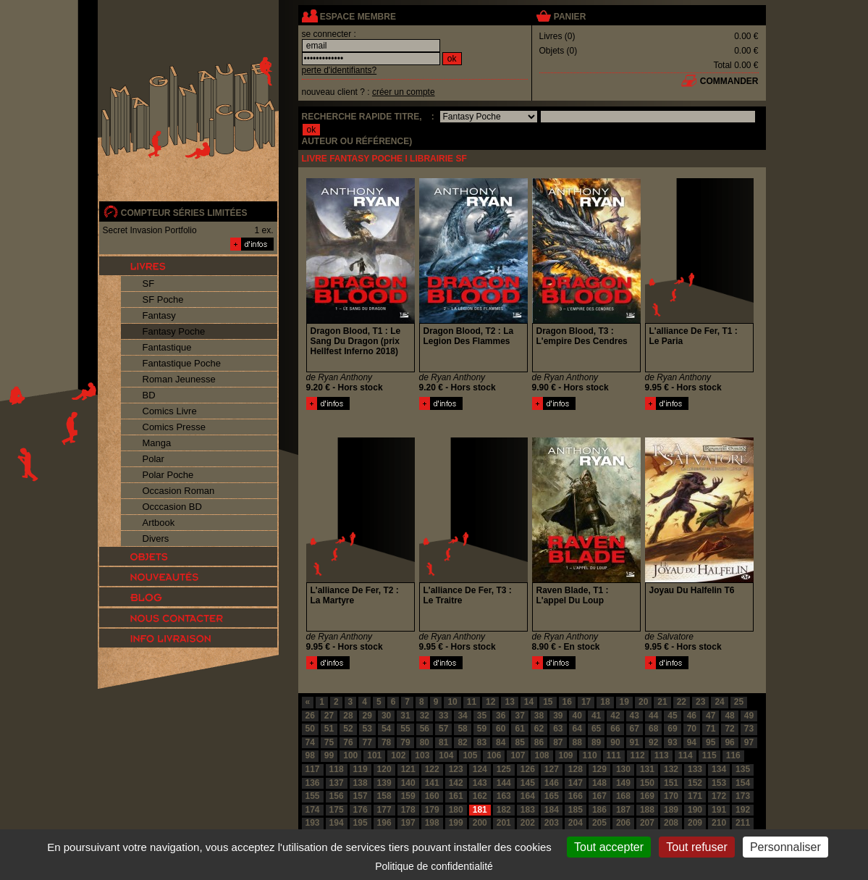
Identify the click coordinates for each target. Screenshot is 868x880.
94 (691, 742)
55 (405, 729)
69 (672, 729)
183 (528, 810)
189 (671, 810)
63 (557, 729)
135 (743, 769)
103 (422, 755)
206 (623, 823)
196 (384, 823)
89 (596, 742)
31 (405, 716)
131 (647, 769)
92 (653, 742)
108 (541, 755)
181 (480, 810)
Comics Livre (170, 411)
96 (729, 742)
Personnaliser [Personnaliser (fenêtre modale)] (785, 847)
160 (432, 796)
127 (551, 769)
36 (500, 716)
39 (557, 716)
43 (634, 716)
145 (528, 783)
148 (599, 783)
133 (695, 769)
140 (408, 783)
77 (367, 742)
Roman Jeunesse (179, 379)
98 (310, 755)
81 (443, 742)
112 (638, 755)
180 (456, 810)
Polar (153, 458)
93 (672, 742)
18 (605, 702)
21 (662, 702)
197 (408, 823)
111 (614, 755)
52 (348, 729)
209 (695, 823)
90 (615, 742)
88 (577, 742)
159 (408, 796)
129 (599, 769)
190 (695, 810)
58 (462, 729)
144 (504, 783)
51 (329, 729)
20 (643, 702)
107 (517, 755)
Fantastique (167, 347)
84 (500, 742)
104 (446, 755)
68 (653, 729)
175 (336, 810)
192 (743, 810)
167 (599, 796)
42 (615, 716)
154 (743, 783)
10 (452, 702)
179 (432, 810)
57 (443, 729)
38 (539, 716)
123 (456, 769)
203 (551, 823)
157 (360, 796)
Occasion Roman (179, 490)
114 (685, 755)
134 (719, 769)
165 (551, 796)
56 (424, 729)
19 (624, 702)
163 (504, 796)
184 (551, 810)
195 (360, 823)
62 (539, 729)
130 (623, 769)
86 (539, 742)
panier (570, 17)
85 (519, 742)
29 (367, 716)
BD (149, 395)
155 (313, 796)
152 (695, 783)
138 (360, 783)
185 (575, 810)
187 (623, 810)
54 (386, 729)
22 (681, 702)
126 (528, 769)
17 (586, 702)
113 (661, 755)
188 (647, 810)
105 (470, 755)
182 (504, 810)
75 (329, 742)
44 (653, 716)
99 (329, 755)
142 (456, 783)
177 (384, 810)
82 (462, 742)
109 (566, 755)
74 (310, 742)
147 (575, 783)
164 (528, 796)
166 (575, 796)
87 (557, 742)
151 (671, 783)
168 (623, 796)
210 (719, 823)
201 (504, 823)
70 (691, 729)
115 (709, 755)
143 (480, 783)
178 (408, 810)
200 (480, 823)
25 (738, 702)
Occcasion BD (172, 506)
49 (749, 716)
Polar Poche (168, 474)
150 (647, 783)
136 (313, 783)
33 (443, 716)
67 (634, 729)
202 (528, 823)
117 (313, 769)
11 (471, 702)
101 (374, 755)
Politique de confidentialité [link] (434, 866)
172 (719, 796)
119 (360, 769)
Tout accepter (609, 847)
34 (462, 716)
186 (599, 810)
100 (350, 755)
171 (695, 796)
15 (547, 702)
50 (310, 729)
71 (710, 729)
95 (710, 742)
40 (577, 716)
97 (749, 742)
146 (551, 783)
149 (623, 783)
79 (405, 742)
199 (456, 823)
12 (490, 702)
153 (719, 783)
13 (509, 702)
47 (710, 716)
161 (456, 796)
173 (743, 796)
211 (743, 823)
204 (575, 823)
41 (596, 716)
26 (310, 716)
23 (700, 702)
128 (575, 769)
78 (386, 742)
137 (336, 783)
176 (360, 810)
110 (590, 755)
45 (672, 716)
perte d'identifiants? (339, 70)
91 (634, 742)
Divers (156, 538)
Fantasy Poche (174, 331)
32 (424, 716)
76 (348, 742)
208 (671, 823)
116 (733, 755)
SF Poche (163, 299)
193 (313, 823)
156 (336, 796)
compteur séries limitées (184, 213)
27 (329, 716)
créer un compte (403, 92)
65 (596, 729)
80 (424, 742)
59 (481, 729)
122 (432, 769)
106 (493, 755)
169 (647, 796)
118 (336, 769)
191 (719, 810)
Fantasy (159, 315)
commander (729, 81)
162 (480, 796)
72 (729, 729)
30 (386, 716)
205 (599, 823)
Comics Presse (174, 427)
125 (504, 769)
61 (519, 729)
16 (567, 702)
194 (336, 823)
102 (398, 755)
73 (749, 729)
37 (519, 716)
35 (481, 716)
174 (313, 810)
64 (577, 729)
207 (647, 823)
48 (729, 716)
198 (432, 823)
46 (691, 716)
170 (671, 796)
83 (481, 742)
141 (432, 783)
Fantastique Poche (182, 363)
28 (348, 716)
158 (384, 796)
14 (529, 702)
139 (384, 783)
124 (480, 769)
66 (615, 729)
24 (719, 702)
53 (367, 729)
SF (149, 283)
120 (384, 769)
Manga (157, 442)
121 (408, 769)
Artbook (159, 522)
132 (671, 769)
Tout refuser (696, 847)
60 (500, 729)
